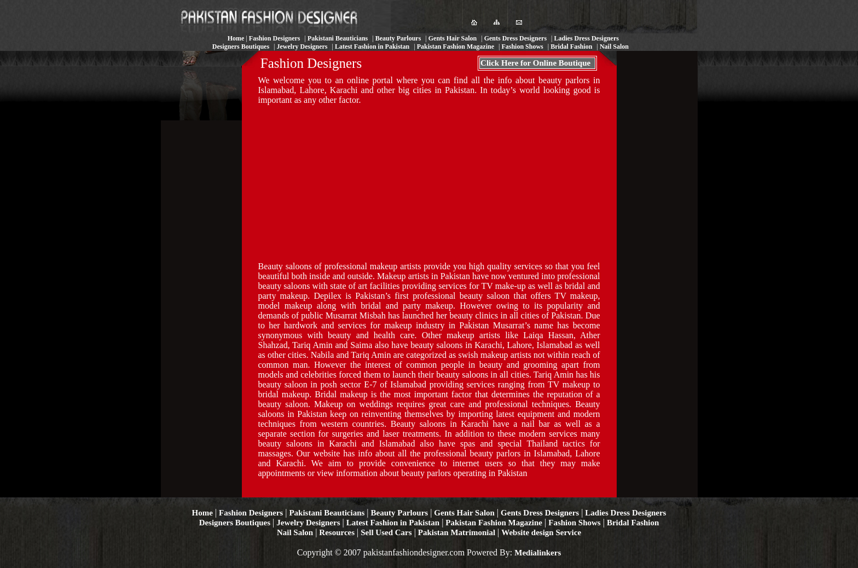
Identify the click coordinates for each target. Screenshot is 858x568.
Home (202, 512)
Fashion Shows (574, 522)
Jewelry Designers (308, 522)
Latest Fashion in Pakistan (392, 522)
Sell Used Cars (386, 532)
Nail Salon (295, 532)
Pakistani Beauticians (326, 512)
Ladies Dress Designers (625, 512)
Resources (337, 532)
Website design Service (541, 532)
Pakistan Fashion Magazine (493, 522)
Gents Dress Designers (540, 512)
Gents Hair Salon (464, 512)
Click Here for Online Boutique (535, 63)
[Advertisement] (429, 182)
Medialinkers (537, 552)
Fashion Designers (251, 512)
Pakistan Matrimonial (456, 532)
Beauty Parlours (399, 512)
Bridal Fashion (633, 522)
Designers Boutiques (234, 522)
